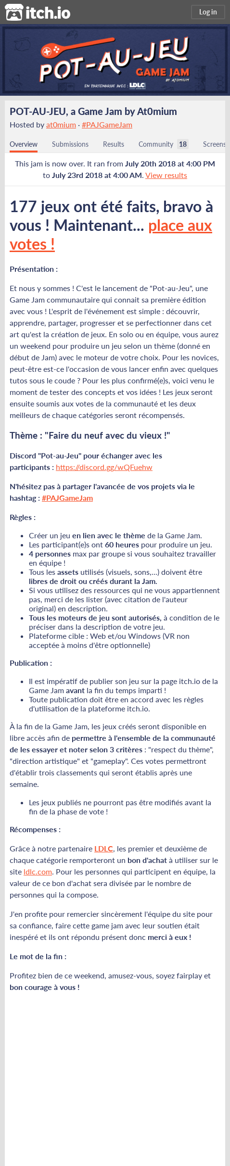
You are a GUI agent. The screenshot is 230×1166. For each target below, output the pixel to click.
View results (166, 174)
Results (113, 144)
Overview (24, 144)
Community (156, 144)
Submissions (70, 144)
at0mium (61, 124)
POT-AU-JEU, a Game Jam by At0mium (93, 111)
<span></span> (115, 1068)
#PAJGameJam (107, 124)
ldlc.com (38, 871)
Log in (208, 12)
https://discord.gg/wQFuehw (104, 466)
